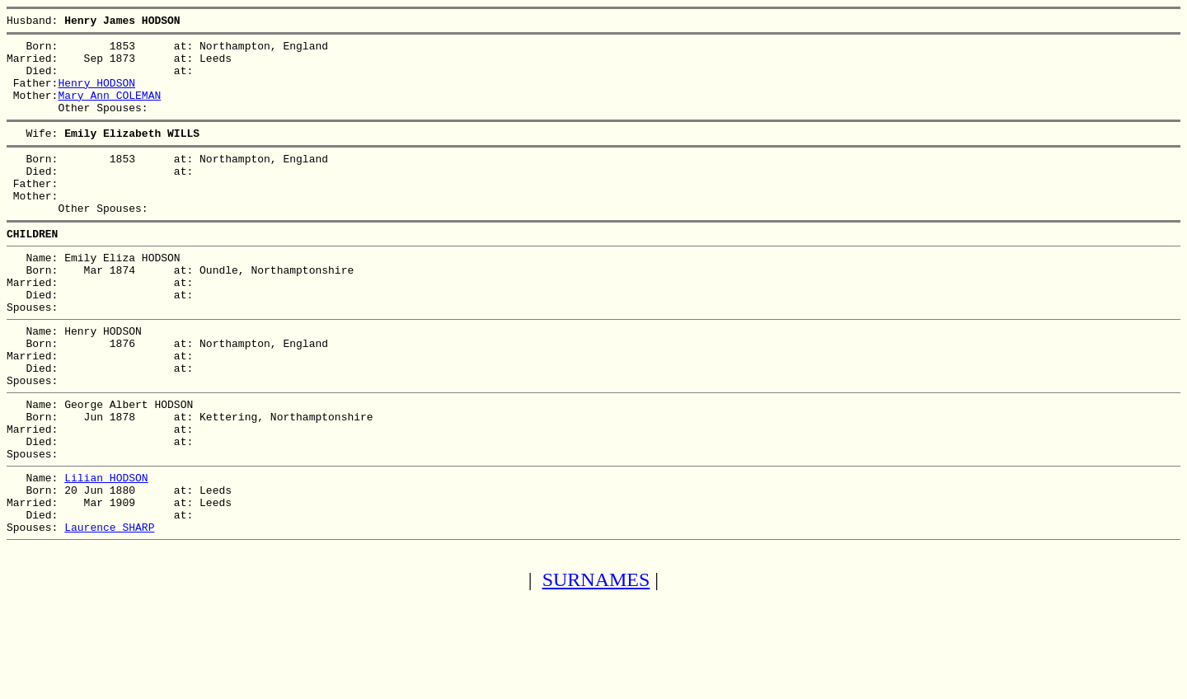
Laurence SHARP (109, 610)
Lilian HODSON (106, 551)
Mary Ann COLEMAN (109, 109)
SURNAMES (596, 666)
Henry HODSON (96, 94)
